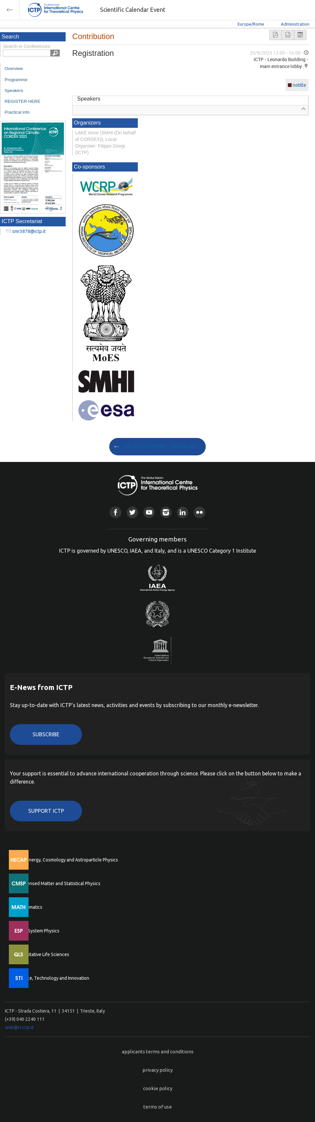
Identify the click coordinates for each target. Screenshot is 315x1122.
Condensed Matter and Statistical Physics (58, 883)
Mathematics (29, 907)
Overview (14, 68)
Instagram (166, 512)
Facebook (115, 512)
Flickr (199, 512)
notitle (299, 85)
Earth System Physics (37, 930)
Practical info (17, 112)
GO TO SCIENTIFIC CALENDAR (160, 446)
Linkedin (182, 512)
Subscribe (45, 734)
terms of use (157, 1107)
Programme (16, 79)
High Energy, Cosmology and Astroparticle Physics (67, 859)
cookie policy (157, 1088)
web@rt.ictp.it (19, 1027)
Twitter (132, 512)
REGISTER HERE (22, 101)
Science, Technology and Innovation (52, 978)
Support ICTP (46, 811)
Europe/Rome (251, 24)
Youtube (149, 512)
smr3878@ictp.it (29, 231)
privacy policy (157, 1070)
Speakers (14, 90)
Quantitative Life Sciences (42, 954)
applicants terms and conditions (158, 1051)
